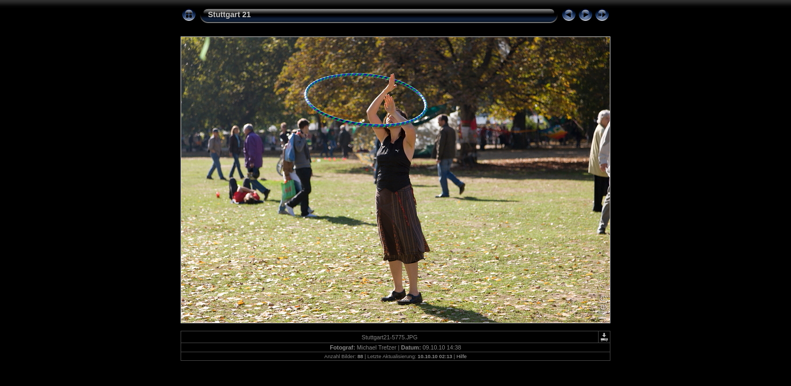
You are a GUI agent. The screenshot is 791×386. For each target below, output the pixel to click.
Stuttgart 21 (229, 14)
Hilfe (462, 356)
